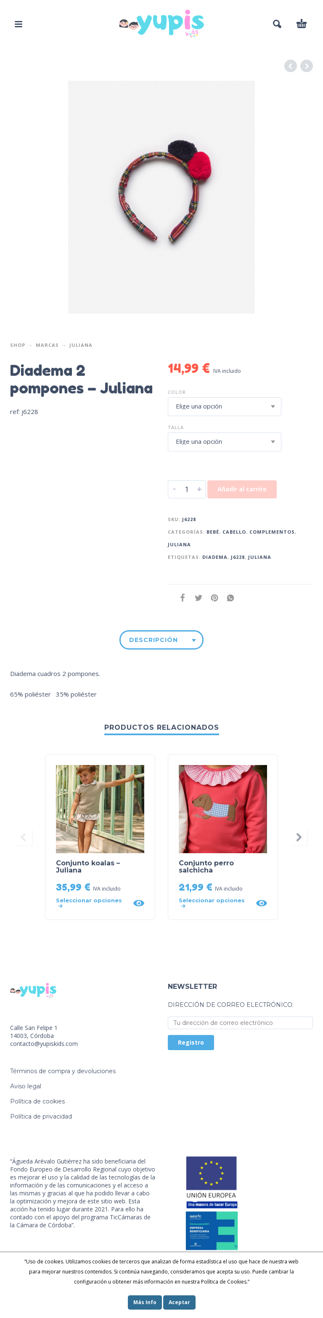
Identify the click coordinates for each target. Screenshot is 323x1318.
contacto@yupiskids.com (44, 1044)
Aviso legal (25, 1086)
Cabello (234, 532)
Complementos (272, 532)
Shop (17, 345)
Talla (176, 427)
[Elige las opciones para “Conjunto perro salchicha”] (215, 903)
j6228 (238, 557)
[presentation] (24, 837)
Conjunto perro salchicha (206, 866)
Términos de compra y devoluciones (63, 1071)
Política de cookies (37, 1101)
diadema (215, 557)
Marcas (47, 345)
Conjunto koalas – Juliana (88, 866)
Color (177, 392)
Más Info (144, 1302)
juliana (259, 557)
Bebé (213, 532)
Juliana (81, 345)
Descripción (153, 640)
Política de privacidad (41, 1116)
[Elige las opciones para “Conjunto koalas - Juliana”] (92, 903)
